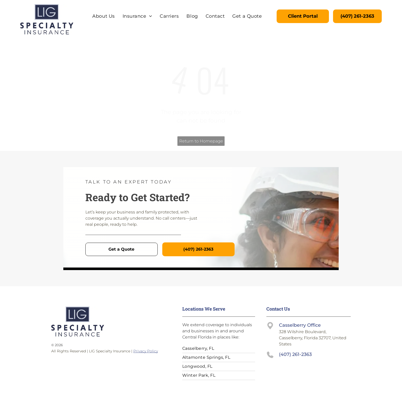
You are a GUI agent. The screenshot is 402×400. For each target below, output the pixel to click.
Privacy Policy (145, 351)
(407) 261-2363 (295, 354)
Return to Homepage (201, 141)
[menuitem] (103, 16)
